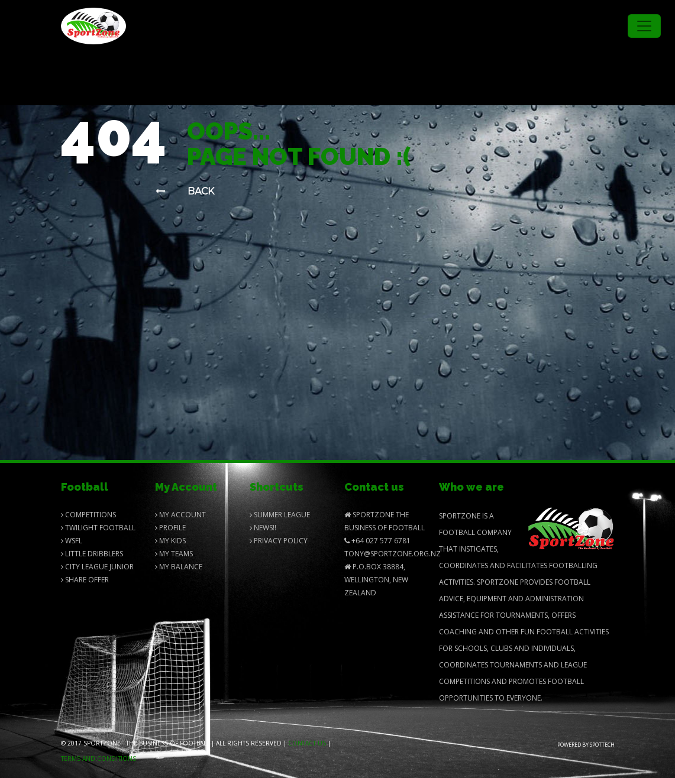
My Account (180, 515)
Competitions (88, 515)
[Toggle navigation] (644, 26)
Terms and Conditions (98, 758)
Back (185, 191)
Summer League (280, 515)
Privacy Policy (279, 541)
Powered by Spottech (586, 744)
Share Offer (85, 580)
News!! (263, 528)
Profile (170, 528)
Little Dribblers (92, 554)
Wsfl (71, 541)
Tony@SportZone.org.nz (392, 554)
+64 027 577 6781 (377, 541)
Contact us (307, 743)
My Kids (170, 541)
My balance (178, 567)
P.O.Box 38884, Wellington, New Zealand (376, 580)
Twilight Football (98, 528)
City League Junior (97, 567)
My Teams (174, 554)
